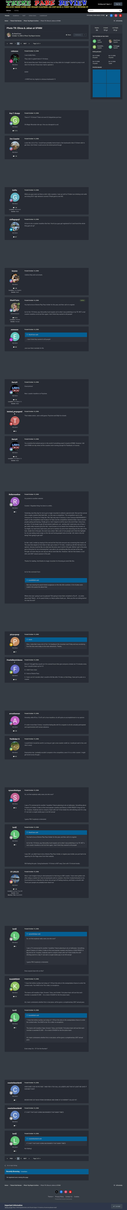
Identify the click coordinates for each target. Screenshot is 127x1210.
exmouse (14, 330)
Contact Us (68, 1196)
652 (15, 679)
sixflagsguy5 (14, 219)
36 (15, 808)
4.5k (15, 399)
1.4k (15, 207)
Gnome (14, 271)
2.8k (15, 731)
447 (15, 237)
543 (15, 756)
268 (15, 347)
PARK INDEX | (97, 15)
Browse (8, 11)
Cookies (76, 1196)
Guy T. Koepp (14, 113)
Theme (50, 1196)
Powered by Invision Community (63, 1199)
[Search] (98, 10)
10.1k (15, 130)
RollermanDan (14, 494)
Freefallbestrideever (14, 661)
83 (15, 431)
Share (68, 35)
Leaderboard (43, 15)
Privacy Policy (59, 1196)
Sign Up (118, 4)
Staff (24, 15)
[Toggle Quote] (27, 334)
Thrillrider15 (15, 739)
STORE (103, 15)
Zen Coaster (15, 139)
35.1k (15, 317)
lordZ (15, 827)
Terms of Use (8, 1207)
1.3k (15, 156)
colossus (14, 51)
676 (15, 996)
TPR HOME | (90, 15)
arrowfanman (14, 714)
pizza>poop (14, 634)
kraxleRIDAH (14, 979)
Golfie (14, 190)
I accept (116, 1206)
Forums (7, 15)
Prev (11, 43)
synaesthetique (14, 790)
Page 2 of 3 (37, 43)
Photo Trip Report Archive (32, 36)
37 (15, 652)
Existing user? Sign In (105, 4)
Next (25, 43)
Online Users (32, 15)
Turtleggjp (116, 46)
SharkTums (17, 34)
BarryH (14, 382)
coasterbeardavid (15, 1083)
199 (15, 68)
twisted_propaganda (14, 413)
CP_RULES (14, 872)
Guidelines (16, 15)
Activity (16, 10)
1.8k (15, 288)
